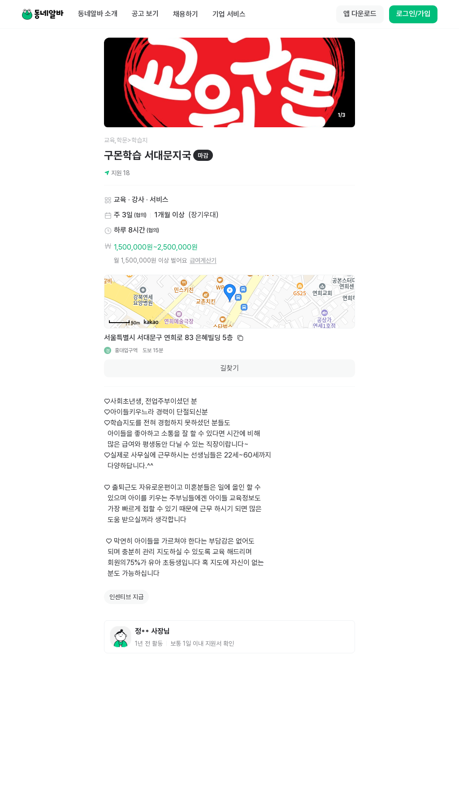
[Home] (43, 14)
